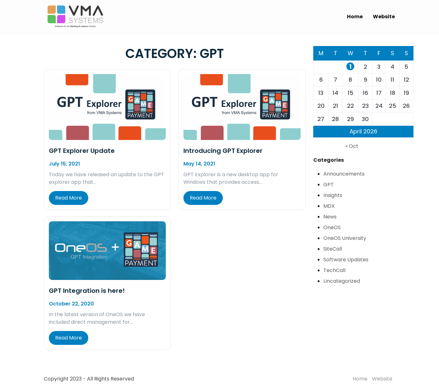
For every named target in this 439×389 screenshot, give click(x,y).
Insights (332, 195)
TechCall (334, 270)
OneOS (332, 227)
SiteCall (332, 249)
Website (384, 16)
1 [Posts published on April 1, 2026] (350, 66)
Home (355, 16)
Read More (68, 197)
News (330, 216)
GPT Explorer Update (82, 150)
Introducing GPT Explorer (223, 150)
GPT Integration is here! (87, 290)
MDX (329, 206)
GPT (328, 184)
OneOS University (344, 238)
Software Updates (345, 259)
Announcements (344, 173)
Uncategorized (341, 281)
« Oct (351, 146)
